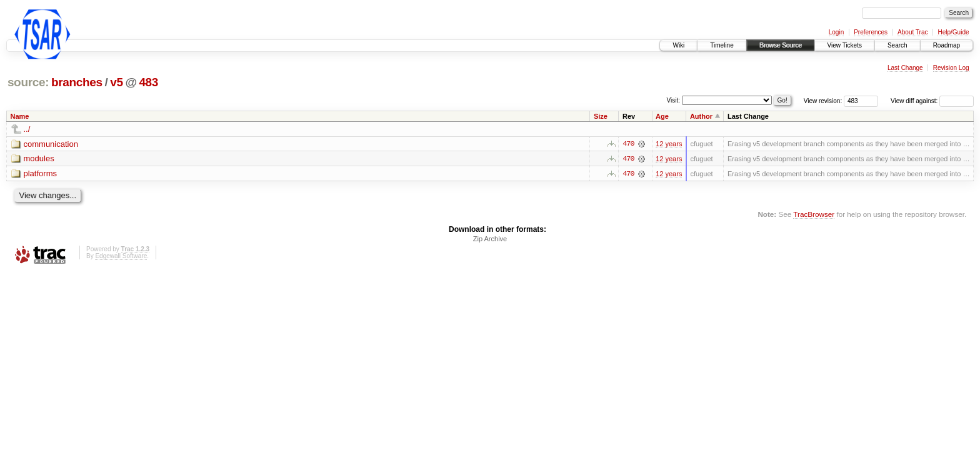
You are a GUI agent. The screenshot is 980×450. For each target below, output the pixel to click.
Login (836, 32)
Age (662, 116)
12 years (669, 144)
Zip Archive (490, 239)
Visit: (674, 100)
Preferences (871, 32)
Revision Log (951, 67)
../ (27, 129)
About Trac (913, 32)
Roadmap (946, 45)
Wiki (678, 45)
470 (628, 144)
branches (76, 82)
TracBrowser (813, 214)
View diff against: (932, 101)
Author (701, 116)
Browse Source (780, 45)
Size (601, 116)
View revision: (823, 101)
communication (51, 144)
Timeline (721, 45)
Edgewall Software (121, 256)
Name (20, 116)
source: (28, 82)
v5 (116, 82)
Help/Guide (953, 32)
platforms (40, 174)
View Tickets (845, 45)
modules (39, 159)
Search (898, 45)
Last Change (905, 67)
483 (148, 82)
